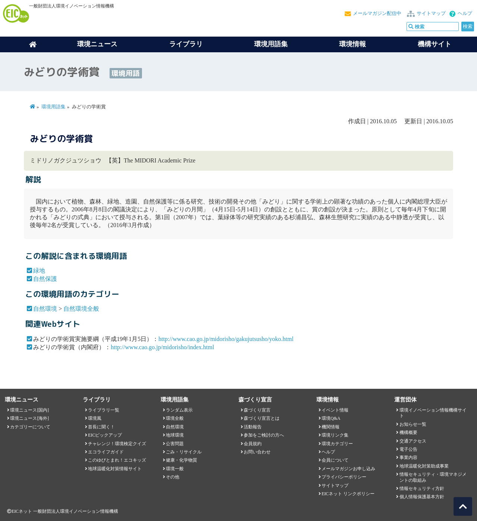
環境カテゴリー (337, 443)
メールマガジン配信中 (377, 13)
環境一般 (175, 468)
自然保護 (45, 279)
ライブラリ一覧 (103, 410)
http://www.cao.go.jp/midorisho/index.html (162, 347)
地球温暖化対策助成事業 (424, 466)
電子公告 (408, 449)
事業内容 (408, 457)
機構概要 (408, 432)
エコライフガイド (106, 452)
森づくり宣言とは (261, 418)
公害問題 (175, 443)
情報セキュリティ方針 (421, 488)
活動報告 (253, 426)
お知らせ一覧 (412, 424)
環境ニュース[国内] (29, 410)
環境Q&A (331, 418)
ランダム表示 (179, 410)
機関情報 (330, 426)
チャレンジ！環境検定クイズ (117, 443)
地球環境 (175, 435)
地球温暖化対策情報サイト (115, 468)
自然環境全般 (81, 309)
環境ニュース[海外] (29, 418)
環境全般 (175, 418)
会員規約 (253, 443)
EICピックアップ (105, 435)
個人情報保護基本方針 (421, 496)
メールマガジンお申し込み (348, 468)
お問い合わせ (257, 452)
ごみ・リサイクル (184, 452)
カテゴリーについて (30, 426)
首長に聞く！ (101, 426)
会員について (335, 460)
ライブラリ (186, 44)
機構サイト (434, 44)
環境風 (94, 418)
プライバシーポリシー (344, 477)
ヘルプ (465, 13)
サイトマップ (431, 13)
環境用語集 (271, 44)
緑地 (39, 270)
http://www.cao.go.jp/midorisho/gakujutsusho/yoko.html (226, 339)
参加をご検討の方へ (264, 435)
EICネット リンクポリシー (348, 493)
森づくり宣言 (257, 410)
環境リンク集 (335, 435)
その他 (172, 477)
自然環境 (45, 309)
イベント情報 (335, 410)
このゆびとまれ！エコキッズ (117, 460)
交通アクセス (412, 441)
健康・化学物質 (181, 460)
